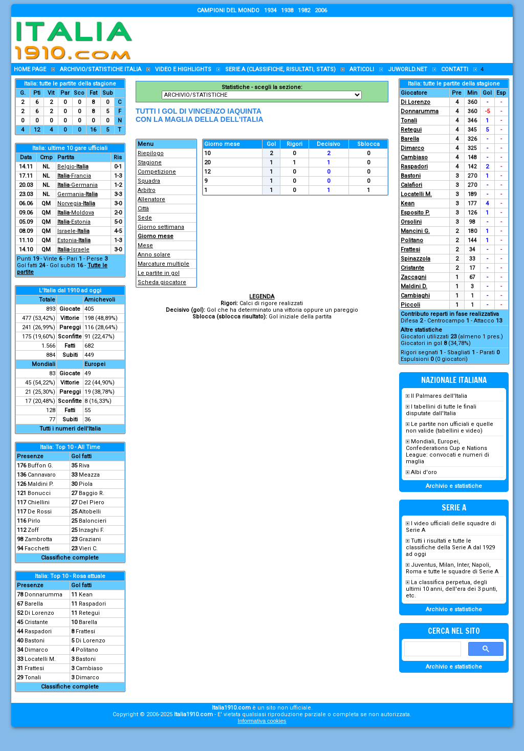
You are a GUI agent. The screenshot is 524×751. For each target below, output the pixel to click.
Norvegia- (76, 203)
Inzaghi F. (91, 530)
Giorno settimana (161, 227)
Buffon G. (40, 465)
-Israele (73, 249)
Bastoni (35, 640)
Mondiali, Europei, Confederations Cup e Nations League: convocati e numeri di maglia (447, 451)
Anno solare (154, 254)
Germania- (77, 194)
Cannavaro (42, 474)
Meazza (89, 474)
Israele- (73, 231)
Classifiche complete (70, 557)
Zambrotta (38, 539)
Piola (86, 484)
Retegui (89, 613)
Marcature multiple (163, 264)
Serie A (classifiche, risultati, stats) (280, 69)
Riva (84, 465)
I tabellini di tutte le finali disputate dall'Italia (441, 410)
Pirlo (34, 521)
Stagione (150, 162)
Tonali (33, 677)
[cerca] (431, 649)
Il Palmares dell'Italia (439, 396)
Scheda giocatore (162, 282)
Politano (87, 650)
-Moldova (75, 212)
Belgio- (73, 166)
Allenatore (151, 199)
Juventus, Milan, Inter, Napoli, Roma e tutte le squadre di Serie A (452, 568)
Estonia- (74, 240)
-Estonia (74, 222)
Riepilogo (151, 153)
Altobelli (90, 511)
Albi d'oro (424, 472)
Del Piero (91, 502)
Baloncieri (92, 521)
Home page (30, 69)
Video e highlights (183, 69)
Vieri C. (88, 548)
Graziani (90, 539)
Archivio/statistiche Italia (100, 69)
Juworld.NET (407, 69)
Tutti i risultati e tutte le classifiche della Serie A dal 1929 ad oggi (450, 547)
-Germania (77, 185)
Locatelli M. (40, 659)
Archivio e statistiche (454, 486)
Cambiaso (89, 668)
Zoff (33, 530)
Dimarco (36, 650)
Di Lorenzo (39, 613)
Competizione (157, 171)
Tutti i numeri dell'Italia (70, 428)
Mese (145, 245)
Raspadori (92, 603)
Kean (86, 594)
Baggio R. (91, 493)
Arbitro (147, 190)
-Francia (74, 176)
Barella (34, 603)
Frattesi (85, 631)
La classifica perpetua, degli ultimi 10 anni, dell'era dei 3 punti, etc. (451, 589)
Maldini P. (41, 484)
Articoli (362, 69)
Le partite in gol (159, 273)
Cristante (36, 622)
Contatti (454, 69)
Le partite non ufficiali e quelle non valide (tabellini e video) (449, 427)
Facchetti (37, 548)
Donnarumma (43, 594)
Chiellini (39, 502)
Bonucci (39, 493)
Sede (145, 217)
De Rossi (40, 511)
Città (143, 208)
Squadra (149, 181)
